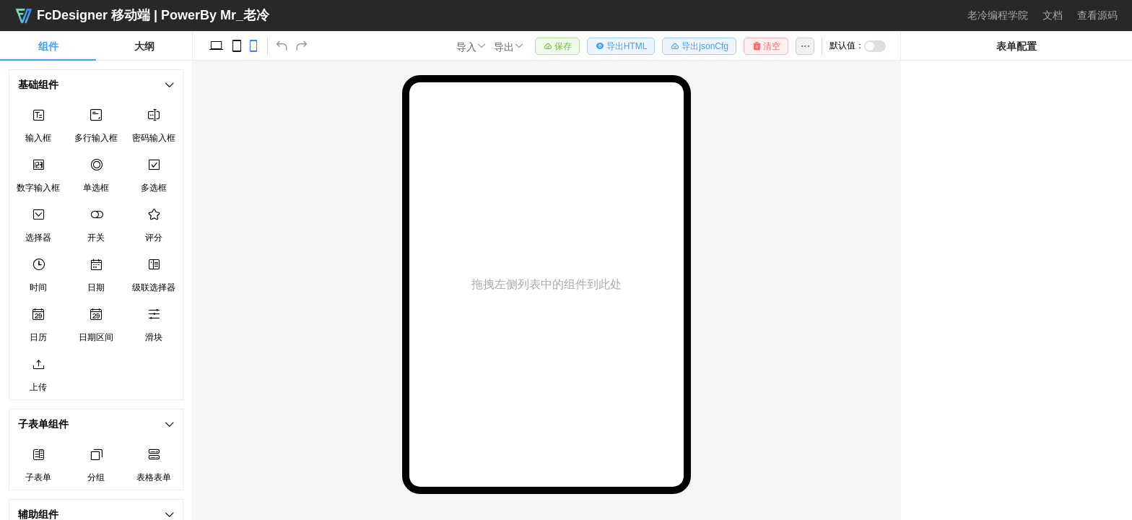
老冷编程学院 (997, 15)
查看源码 (1097, 15)
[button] (471, 46)
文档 (1052, 15)
